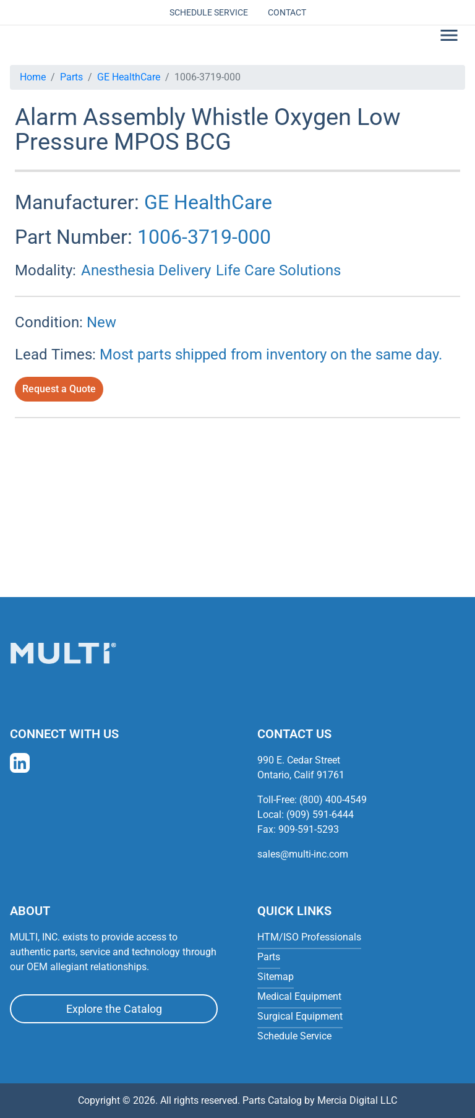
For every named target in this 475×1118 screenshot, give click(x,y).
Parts (71, 77)
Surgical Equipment (300, 1016)
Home (33, 77)
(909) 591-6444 (320, 814)
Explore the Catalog (114, 1008)
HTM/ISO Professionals (309, 937)
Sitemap (275, 977)
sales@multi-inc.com (302, 854)
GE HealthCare (128, 77)
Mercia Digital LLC (357, 1100)
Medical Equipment (299, 996)
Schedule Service (208, 12)
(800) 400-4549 (333, 800)
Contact (287, 12)
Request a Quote (59, 389)
